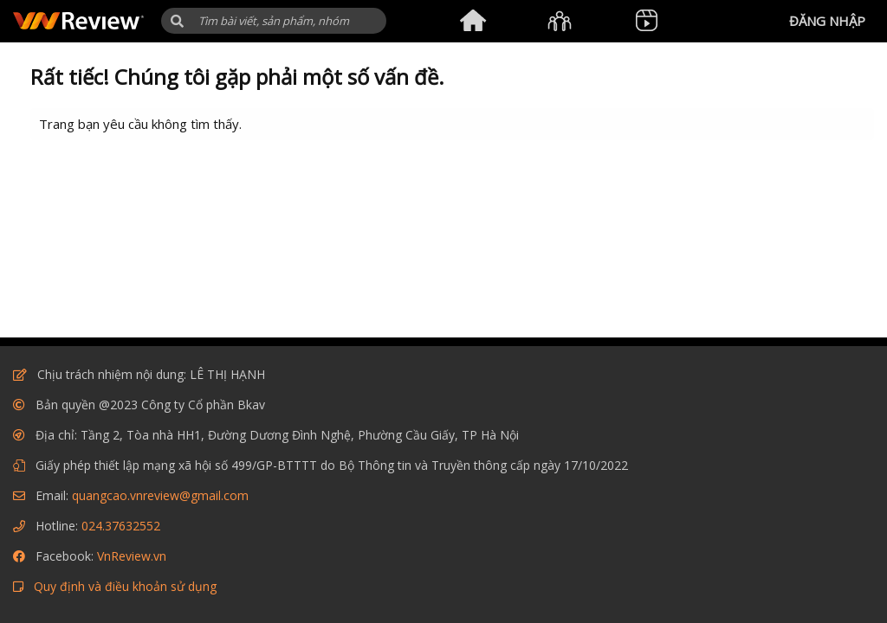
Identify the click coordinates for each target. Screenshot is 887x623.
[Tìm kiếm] (273, 21)
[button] (177, 21)
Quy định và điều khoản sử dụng (125, 586)
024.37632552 (120, 525)
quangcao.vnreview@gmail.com (160, 495)
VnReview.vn (131, 556)
